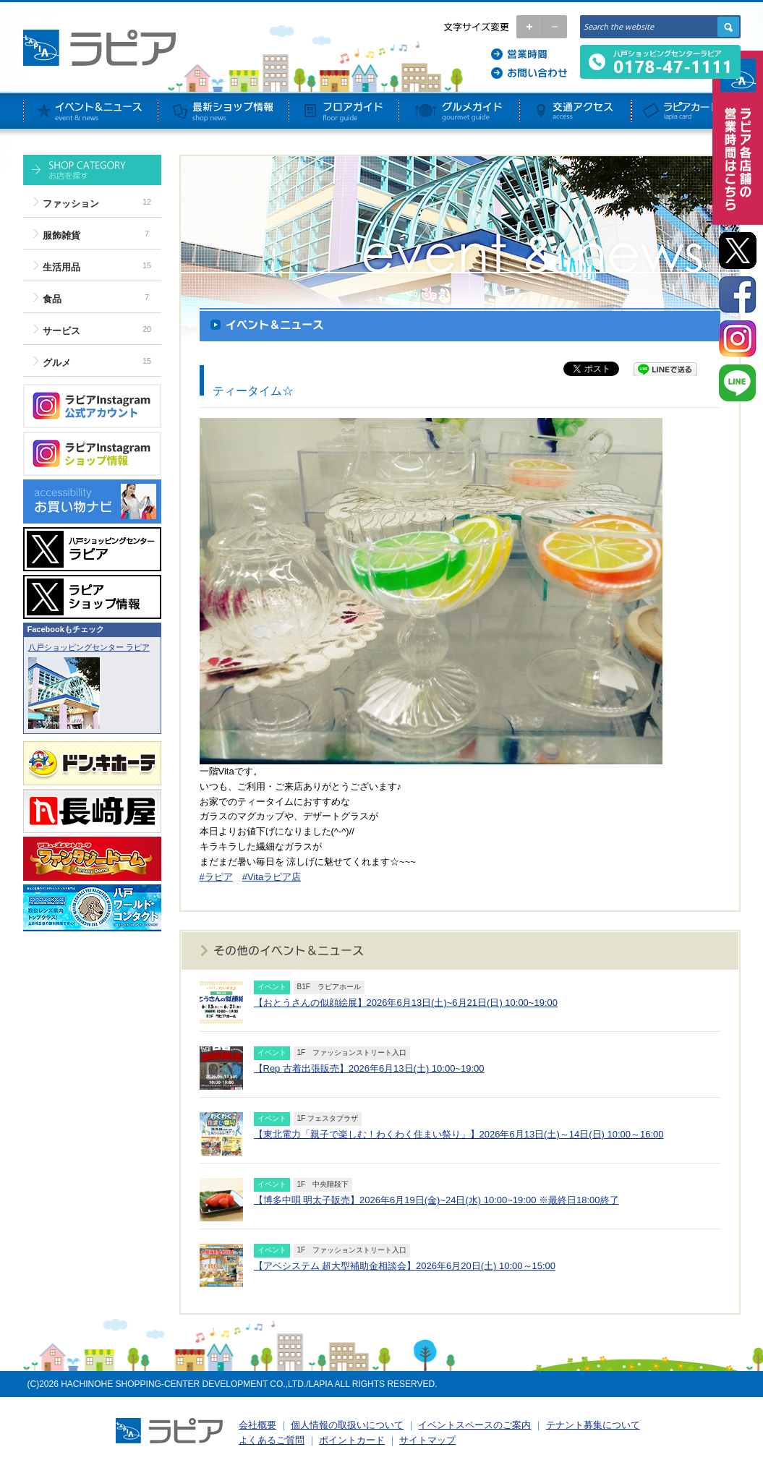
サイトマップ (427, 1440)
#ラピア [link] (216, 876)
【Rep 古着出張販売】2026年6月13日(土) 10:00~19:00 (369, 1068)
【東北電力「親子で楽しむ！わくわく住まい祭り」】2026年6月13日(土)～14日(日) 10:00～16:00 (459, 1134)
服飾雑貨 (61, 235)
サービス (61, 330)
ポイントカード (352, 1440)
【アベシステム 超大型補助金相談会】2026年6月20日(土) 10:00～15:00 (405, 1265)
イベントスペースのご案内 (474, 1424)
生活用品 (61, 267)
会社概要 (257, 1424)
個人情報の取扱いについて (347, 1424)
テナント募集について (593, 1424)
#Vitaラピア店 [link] (271, 876)
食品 (52, 299)
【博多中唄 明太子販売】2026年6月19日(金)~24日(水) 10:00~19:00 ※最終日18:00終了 (436, 1200)
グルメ (57, 362)
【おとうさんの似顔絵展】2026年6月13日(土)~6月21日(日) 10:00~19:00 (406, 1002)
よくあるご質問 (271, 1440)
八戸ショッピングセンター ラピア (89, 647)
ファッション (71, 203)
